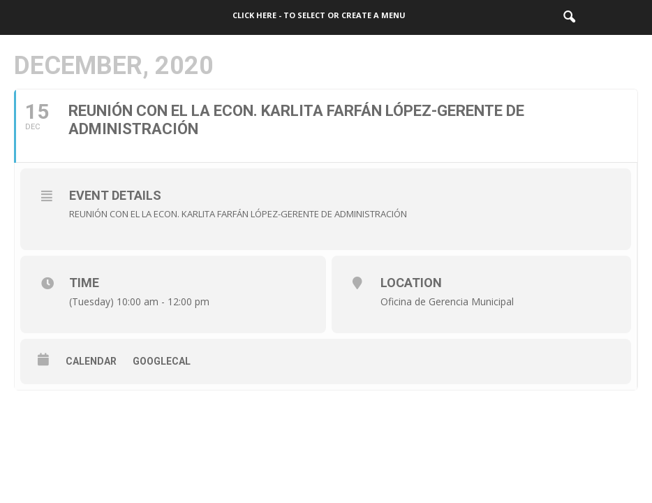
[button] (569, 17)
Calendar (91, 361)
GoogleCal (162, 361)
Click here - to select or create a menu (319, 15)
